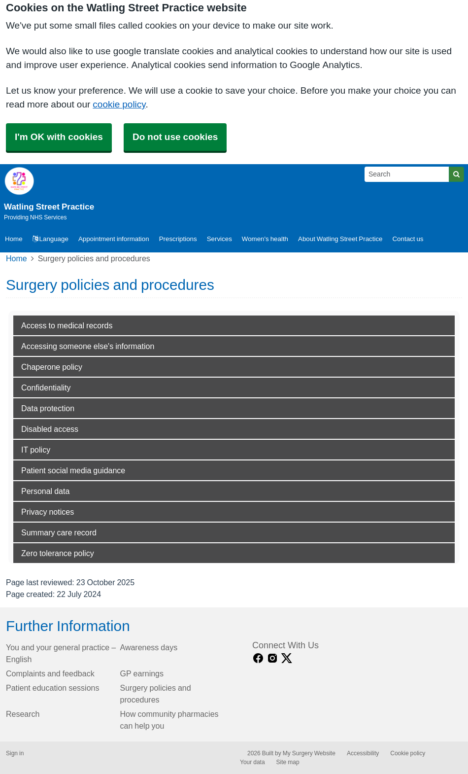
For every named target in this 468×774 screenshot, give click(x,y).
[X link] (287, 658)
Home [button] (14, 239)
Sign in (15, 753)
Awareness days (149, 647)
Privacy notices (47, 512)
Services (219, 239)
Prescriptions (178, 239)
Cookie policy (407, 753)
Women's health (265, 239)
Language (50, 239)
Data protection (47, 408)
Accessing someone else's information (87, 346)
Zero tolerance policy (57, 553)
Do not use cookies (175, 136)
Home (16, 258)
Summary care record (59, 532)
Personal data (45, 491)
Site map (288, 762)
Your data (252, 762)
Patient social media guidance (73, 470)
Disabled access (49, 429)
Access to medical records (66, 325)
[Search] (407, 174)
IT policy (35, 450)
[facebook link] (258, 658)
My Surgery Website (309, 753)
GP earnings (142, 673)
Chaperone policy (51, 367)
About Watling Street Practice (340, 239)
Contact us (407, 239)
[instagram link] (272, 658)
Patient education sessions (52, 688)
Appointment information (113, 239)
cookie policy (119, 104)
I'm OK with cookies (59, 136)
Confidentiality (46, 387)
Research (22, 714)
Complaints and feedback (50, 673)
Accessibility (363, 753)
